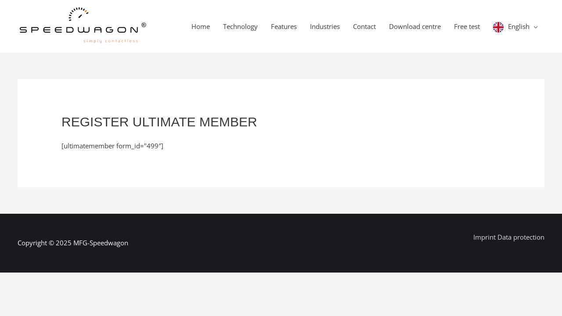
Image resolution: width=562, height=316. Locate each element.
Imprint (485, 237)
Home (200, 26)
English (519, 26)
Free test (467, 26)
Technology (240, 26)
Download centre (415, 26)
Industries (325, 26)
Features (284, 26)
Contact (364, 26)
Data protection (520, 237)
